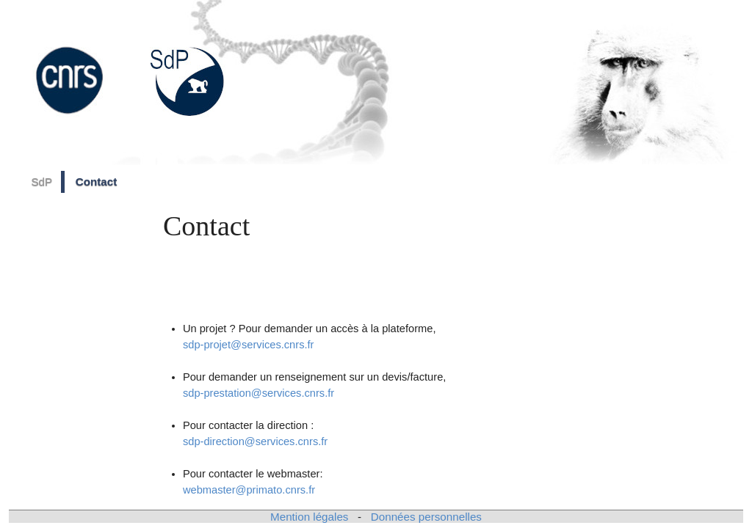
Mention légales (309, 516)
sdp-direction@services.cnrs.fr (255, 441)
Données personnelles (426, 516)
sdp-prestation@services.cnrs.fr (258, 393)
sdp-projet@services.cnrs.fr (248, 345)
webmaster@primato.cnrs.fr (249, 490)
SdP (41, 181)
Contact (97, 181)
